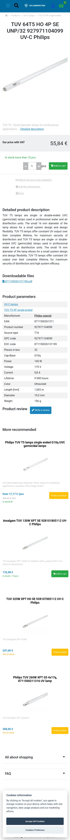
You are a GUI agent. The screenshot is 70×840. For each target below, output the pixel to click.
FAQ (35, 774)
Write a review (41, 410)
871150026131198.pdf (17, 281)
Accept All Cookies (35, 821)
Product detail (60, 652)
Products (15, 15)
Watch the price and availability (34, 180)
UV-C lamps (29, 15)
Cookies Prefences (34, 830)
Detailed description (32, 129)
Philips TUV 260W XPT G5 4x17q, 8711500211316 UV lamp (35, 679)
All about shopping (35, 757)
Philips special (42, 315)
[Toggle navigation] (8, 5)
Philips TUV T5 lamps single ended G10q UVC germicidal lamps (35, 444)
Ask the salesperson (28, 186)
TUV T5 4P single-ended (49, 15)
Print (20, 193)
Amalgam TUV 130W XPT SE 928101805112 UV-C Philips (35, 522)
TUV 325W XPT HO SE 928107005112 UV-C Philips (35, 600)
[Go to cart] (61, 6)
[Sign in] (53, 6)
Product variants (59, 495)
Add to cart (58, 165)
